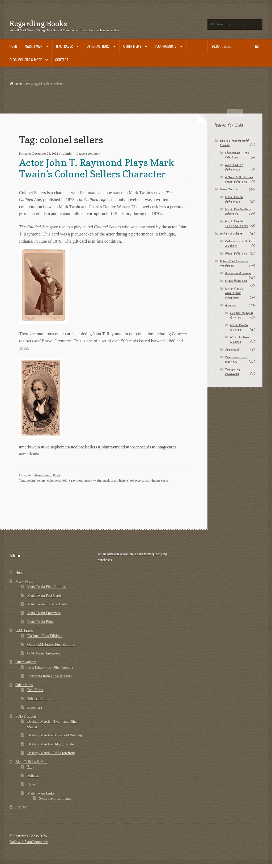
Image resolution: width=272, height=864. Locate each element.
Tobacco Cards (38, 699)
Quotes (230, 305)
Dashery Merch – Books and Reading (54, 735)
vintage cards (159, 480)
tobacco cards (139, 480)
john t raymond (72, 480)
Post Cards (35, 690)
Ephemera (34, 707)
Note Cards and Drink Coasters (234, 293)
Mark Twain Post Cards (44, 595)
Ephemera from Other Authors (49, 676)
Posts (56, 475)
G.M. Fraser (64, 46)
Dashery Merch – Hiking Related (51, 744)
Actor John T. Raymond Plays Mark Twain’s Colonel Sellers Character (96, 168)
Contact (61, 59)
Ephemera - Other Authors (239, 243)
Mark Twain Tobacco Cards (236, 224)
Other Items (132, 46)
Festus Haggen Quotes (241, 315)
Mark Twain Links (40, 793)
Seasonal (232, 349)
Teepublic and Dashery (236, 359)
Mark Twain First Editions (238, 211)
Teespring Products (232, 372)
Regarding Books (38, 23)
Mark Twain (33, 46)
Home (13, 46)
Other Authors (98, 46)
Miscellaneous (236, 280)
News (31, 784)
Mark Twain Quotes (239, 327)
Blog (30, 767)
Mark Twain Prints (40, 622)
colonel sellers (36, 480)
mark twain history (116, 480)
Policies (33, 776)
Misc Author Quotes (239, 339)
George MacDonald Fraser (234, 143)
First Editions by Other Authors (50, 667)
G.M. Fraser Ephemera (234, 167)
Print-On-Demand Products (234, 263)
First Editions (236, 253)
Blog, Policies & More (26, 59)
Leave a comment (88, 153)
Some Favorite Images (55, 798)
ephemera (54, 480)
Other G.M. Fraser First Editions (239, 179)
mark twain (93, 480)
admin (67, 153)
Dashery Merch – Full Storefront (51, 753)
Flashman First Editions (237, 155)
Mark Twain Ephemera (234, 199)
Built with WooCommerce (29, 842)
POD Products (166, 46)
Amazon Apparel (238, 273)
